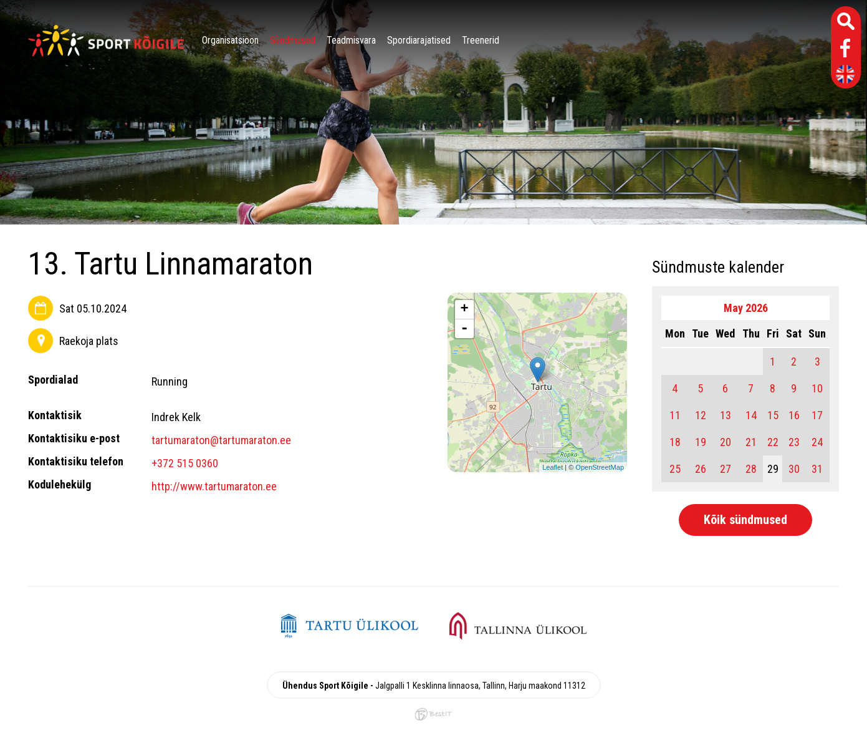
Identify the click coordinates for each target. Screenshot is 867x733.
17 (817, 415)
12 (700, 415)
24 (817, 442)
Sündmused (292, 40)
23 (794, 442)
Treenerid (480, 40)
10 (817, 388)
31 (817, 468)
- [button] (464, 328)
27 (725, 468)
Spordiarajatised (419, 40)
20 (725, 442)
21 (751, 442)
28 (751, 468)
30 (794, 468)
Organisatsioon (230, 40)
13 (725, 415)
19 (700, 442)
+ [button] (465, 309)
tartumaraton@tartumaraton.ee (221, 440)
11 (675, 415)
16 (794, 415)
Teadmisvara (351, 40)
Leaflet (552, 467)
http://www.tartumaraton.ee (214, 486)
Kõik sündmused (745, 519)
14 (751, 415)
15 (772, 415)
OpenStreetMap (599, 467)
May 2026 (746, 307)
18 (675, 442)
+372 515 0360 (184, 463)
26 (700, 468)
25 (675, 468)
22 (772, 442)
